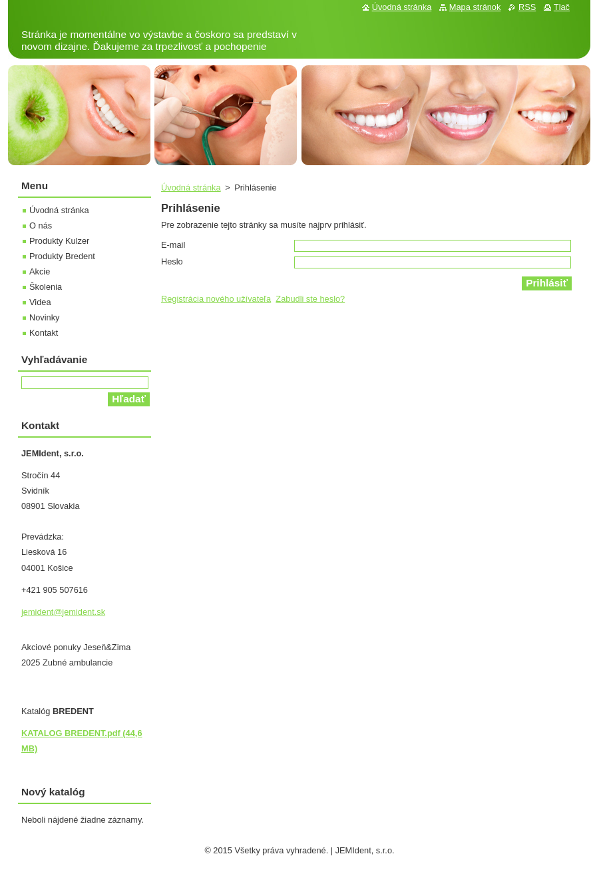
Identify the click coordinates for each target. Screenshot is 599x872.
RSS (527, 7)
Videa (40, 302)
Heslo (172, 261)
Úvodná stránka (191, 188)
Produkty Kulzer (59, 241)
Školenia (45, 287)
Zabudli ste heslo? (310, 299)
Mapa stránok (475, 7)
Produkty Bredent (62, 256)
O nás (40, 225)
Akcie (39, 271)
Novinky (44, 317)
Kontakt (43, 333)
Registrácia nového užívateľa (216, 299)
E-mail (173, 245)
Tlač (562, 7)
